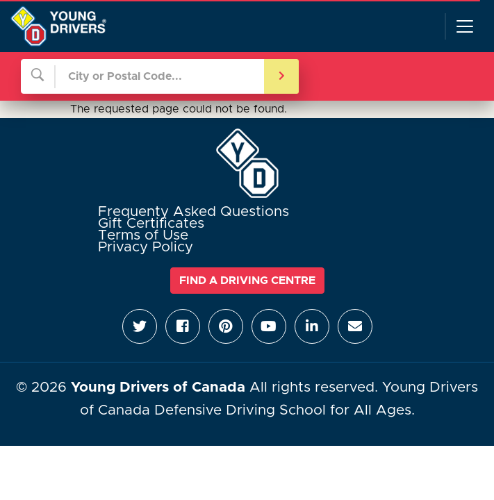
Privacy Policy (145, 247)
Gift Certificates (151, 224)
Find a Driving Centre (247, 280)
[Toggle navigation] (464, 26)
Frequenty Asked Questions (193, 212)
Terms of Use (143, 235)
